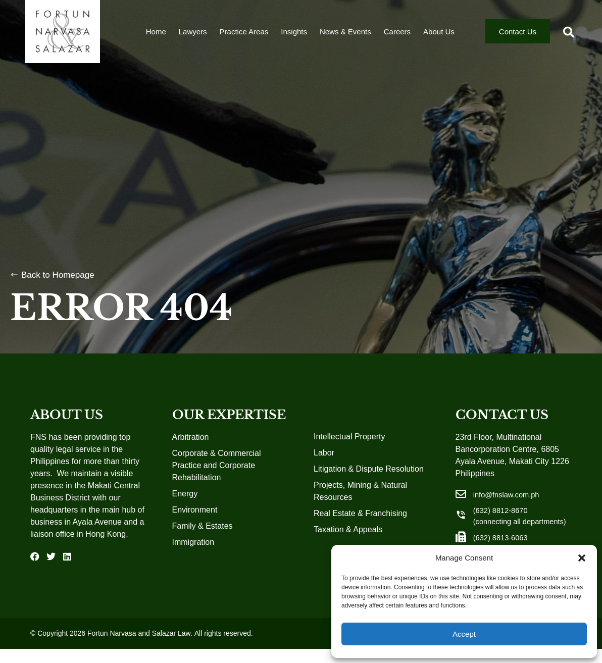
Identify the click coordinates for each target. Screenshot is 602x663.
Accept (464, 634)
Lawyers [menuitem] (193, 35)
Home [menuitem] (156, 35)
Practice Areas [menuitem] (244, 35)
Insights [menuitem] (294, 35)
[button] (582, 558)
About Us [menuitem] (439, 35)
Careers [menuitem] (397, 35)
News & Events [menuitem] (345, 35)
